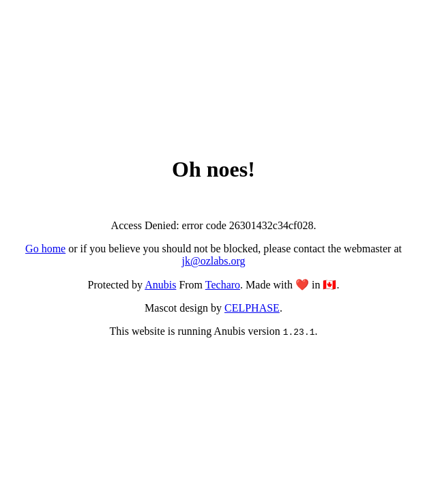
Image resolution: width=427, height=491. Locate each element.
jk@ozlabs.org (213, 261)
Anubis (160, 285)
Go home (45, 248)
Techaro (222, 285)
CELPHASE (252, 308)
